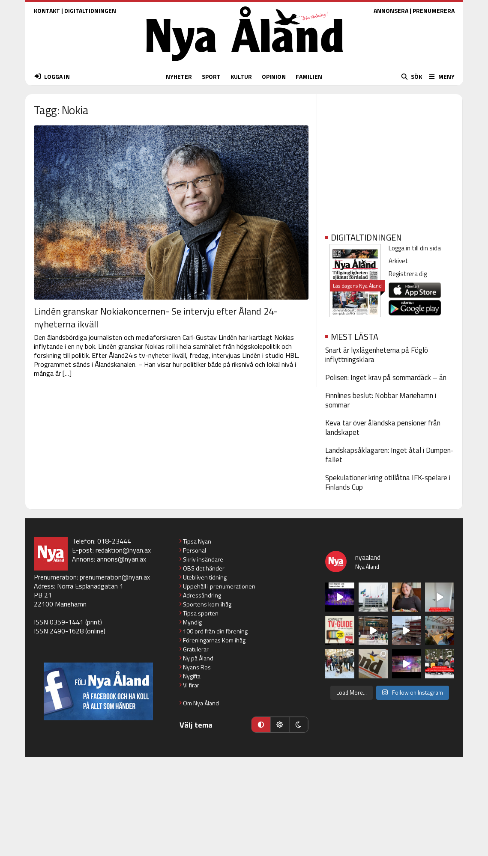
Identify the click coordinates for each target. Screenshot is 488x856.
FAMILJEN (309, 76)
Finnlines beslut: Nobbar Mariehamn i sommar (380, 400)
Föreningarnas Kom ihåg (214, 640)
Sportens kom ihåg (207, 604)
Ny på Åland (198, 658)
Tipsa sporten (201, 613)
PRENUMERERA (434, 10)
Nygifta (192, 676)
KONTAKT (47, 10)
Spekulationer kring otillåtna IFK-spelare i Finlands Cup (387, 482)
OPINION (274, 76)
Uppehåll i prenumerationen (219, 586)
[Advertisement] (389, 156)
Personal (194, 550)
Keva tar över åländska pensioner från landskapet (382, 427)
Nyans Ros (197, 667)
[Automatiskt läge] (260, 724)
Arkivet (398, 261)
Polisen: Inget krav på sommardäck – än (385, 377)
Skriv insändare (203, 559)
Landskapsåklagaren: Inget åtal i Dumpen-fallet (389, 455)
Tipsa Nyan (197, 541)
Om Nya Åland (201, 702)
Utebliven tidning (205, 577)
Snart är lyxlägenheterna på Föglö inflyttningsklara (376, 355)
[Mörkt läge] (298, 724)
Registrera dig (408, 274)
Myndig (192, 622)
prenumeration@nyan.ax (115, 577)
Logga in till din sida (415, 248)
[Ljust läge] (279, 724)
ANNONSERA (391, 10)
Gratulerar (196, 649)
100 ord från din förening (215, 631)
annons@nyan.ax (121, 559)
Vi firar (191, 685)
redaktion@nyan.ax (123, 550)
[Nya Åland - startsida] (244, 63)
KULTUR (241, 76)
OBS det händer (204, 568)
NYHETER (179, 76)
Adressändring (202, 595)
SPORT (211, 76)
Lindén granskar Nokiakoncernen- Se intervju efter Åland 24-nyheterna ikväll (156, 317)
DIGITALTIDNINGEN (90, 10)
